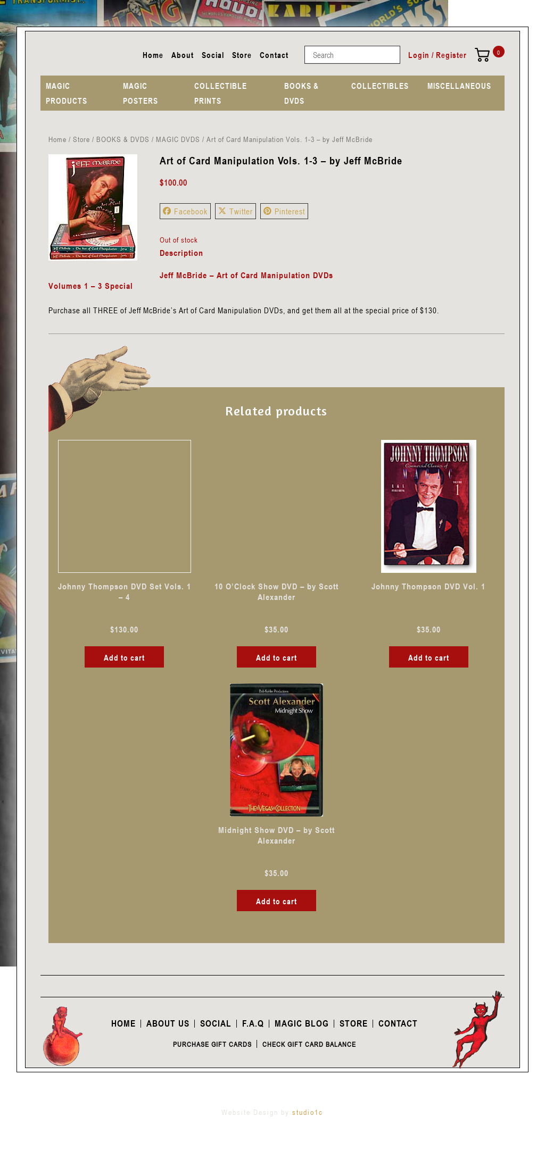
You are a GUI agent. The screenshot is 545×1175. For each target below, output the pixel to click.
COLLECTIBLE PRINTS (220, 93)
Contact (274, 54)
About (182, 54)
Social (213, 54)
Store (242, 54)
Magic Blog (302, 1023)
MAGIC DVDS (178, 139)
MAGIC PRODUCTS (66, 93)
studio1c (307, 1111)
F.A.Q (253, 1023)
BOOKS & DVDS (301, 93)
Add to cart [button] (124, 657)
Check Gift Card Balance (309, 1044)
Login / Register (437, 54)
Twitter (235, 211)
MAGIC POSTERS (140, 93)
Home (153, 54)
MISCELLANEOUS (459, 85)
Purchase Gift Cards (212, 1044)
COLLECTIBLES (380, 85)
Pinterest (284, 211)
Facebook (185, 211)
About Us (167, 1023)
